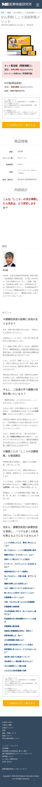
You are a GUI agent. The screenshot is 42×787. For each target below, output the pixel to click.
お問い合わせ (7, 762)
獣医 (2, 13)
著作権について (7, 756)
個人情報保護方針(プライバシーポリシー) (16, 753)
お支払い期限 (7, 725)
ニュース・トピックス (10, 745)
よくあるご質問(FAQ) (9, 759)
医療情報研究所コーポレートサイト (14, 769)
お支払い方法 (7, 722)
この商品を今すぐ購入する (21, 125)
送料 (3, 730)
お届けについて (7, 728)
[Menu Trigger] (38, 5)
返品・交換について (9, 733)
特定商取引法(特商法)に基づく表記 (14, 751)
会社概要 (5, 748)
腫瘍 (9, 13)
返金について (7, 736)
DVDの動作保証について (11, 738)
